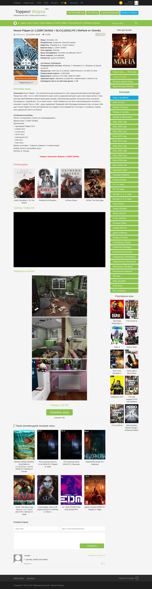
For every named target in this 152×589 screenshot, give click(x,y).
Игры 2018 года (120, 160)
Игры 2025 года (120, 127)
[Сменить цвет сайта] (121, 3)
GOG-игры (117, 286)
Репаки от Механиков (122, 117)
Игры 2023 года (120, 136)
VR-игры (116, 276)
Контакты (31, 578)
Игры (36, 23)
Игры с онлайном (120, 98)
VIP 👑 (64, 3)
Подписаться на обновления (25, 78)
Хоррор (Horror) (120, 228)
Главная (17, 3)
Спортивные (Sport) (121, 242)
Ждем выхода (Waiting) (123, 86)
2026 (39, 3)
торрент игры (25, 23)
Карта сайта (19, 578)
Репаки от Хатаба (121, 112)
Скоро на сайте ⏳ (121, 77)
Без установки (119, 291)
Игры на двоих (119, 281)
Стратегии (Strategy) (122, 247)
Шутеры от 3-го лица (122, 199)
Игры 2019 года (120, 156)
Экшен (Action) (119, 213)
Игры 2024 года (120, 131)
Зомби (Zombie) (120, 209)
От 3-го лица (118, 189)
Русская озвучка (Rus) (123, 82)
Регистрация (128, 4)
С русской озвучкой (109, 13)
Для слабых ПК (120, 165)
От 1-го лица (118, 184)
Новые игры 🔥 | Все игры (124, 72)
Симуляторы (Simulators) (124, 257)
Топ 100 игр (92, 13)
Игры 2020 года (120, 151)
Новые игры (29, 3)
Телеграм (74, 3)
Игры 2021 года (120, 146)
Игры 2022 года (120, 141)
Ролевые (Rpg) (119, 223)
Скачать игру (59, 412)
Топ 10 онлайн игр (76, 13)
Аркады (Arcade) (120, 237)
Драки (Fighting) (120, 233)
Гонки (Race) (118, 204)
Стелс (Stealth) (119, 218)
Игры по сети (119, 102)
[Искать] (136, 23)
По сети (54, 3)
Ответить (27, 564)
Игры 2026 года (120, 122)
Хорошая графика (121, 175)
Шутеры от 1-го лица (122, 194)
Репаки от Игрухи (129, 13)
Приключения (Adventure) (124, 262)
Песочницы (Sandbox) (123, 266)
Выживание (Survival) (122, 252)
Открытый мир (119, 180)
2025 (46, 3)
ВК (82, 3)
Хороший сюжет (120, 170)
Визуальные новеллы (122, 271)
